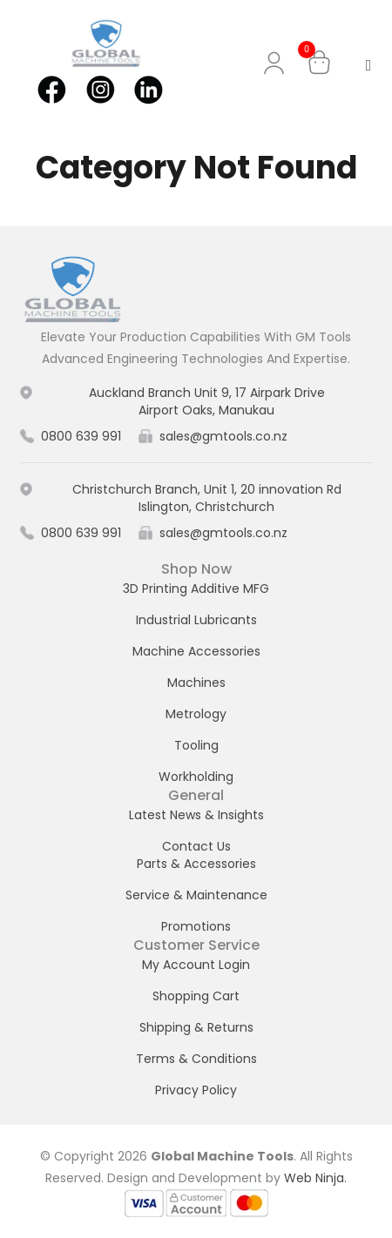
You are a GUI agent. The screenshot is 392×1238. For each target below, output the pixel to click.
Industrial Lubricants (196, 620)
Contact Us (196, 846)
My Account (277, 63)
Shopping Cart (196, 996)
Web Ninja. (315, 1178)
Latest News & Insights (196, 815)
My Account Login (196, 964)
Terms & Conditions (196, 1058)
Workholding (196, 776)
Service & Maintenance (196, 895)
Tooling (196, 745)
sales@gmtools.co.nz (223, 436)
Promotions (196, 926)
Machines (196, 682)
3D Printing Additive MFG (196, 588)
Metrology (196, 714)
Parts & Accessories (196, 863)
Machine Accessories (196, 651)
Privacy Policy (196, 1090)
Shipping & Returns (196, 1027)
